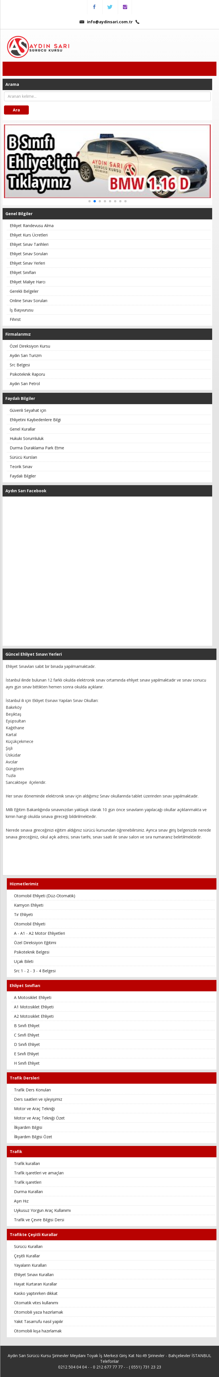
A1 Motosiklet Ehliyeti (34, 1007)
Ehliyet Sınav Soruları (29, 253)
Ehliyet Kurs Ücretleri (29, 235)
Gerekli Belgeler (24, 291)
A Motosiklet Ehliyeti (32, 997)
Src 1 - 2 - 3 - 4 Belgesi (35, 970)
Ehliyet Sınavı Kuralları (34, 1274)
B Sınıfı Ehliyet (27, 1025)
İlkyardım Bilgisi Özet (33, 1136)
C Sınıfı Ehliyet (26, 1035)
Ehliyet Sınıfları (23, 272)
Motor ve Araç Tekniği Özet (39, 1118)
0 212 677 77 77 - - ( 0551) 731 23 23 (127, 1367)
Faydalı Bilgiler (23, 476)
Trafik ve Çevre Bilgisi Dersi (39, 1219)
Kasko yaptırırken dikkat (36, 1293)
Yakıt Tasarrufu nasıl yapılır (38, 1321)
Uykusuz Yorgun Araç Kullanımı (42, 1210)
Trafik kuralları (27, 1163)
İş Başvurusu (21, 310)
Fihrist (15, 319)
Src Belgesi (20, 364)
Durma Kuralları (28, 1191)
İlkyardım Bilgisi (28, 1127)
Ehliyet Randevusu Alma (32, 225)
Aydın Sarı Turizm (26, 355)
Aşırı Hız (21, 1201)
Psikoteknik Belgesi (31, 952)
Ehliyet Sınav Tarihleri (29, 244)
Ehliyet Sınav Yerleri (27, 263)
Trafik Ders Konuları (32, 1090)
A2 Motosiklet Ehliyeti (34, 1016)
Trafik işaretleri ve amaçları (39, 1172)
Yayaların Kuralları (30, 1265)
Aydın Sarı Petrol (25, 383)
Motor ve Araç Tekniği (34, 1108)
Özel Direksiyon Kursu (30, 346)
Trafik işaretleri (27, 1182)
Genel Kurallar (22, 429)
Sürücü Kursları (23, 457)
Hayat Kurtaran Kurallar (35, 1284)
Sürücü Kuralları (28, 1246)
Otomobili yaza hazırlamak (38, 1312)
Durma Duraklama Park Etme (37, 447)
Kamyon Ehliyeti (28, 905)
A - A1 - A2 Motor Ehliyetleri (39, 933)
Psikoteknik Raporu (27, 374)
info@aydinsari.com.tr (106, 21)
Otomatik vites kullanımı (36, 1302)
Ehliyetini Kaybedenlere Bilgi (35, 419)
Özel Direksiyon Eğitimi (35, 942)
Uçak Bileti (23, 961)
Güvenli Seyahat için (28, 410)
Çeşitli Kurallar (27, 1255)
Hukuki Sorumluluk (27, 438)
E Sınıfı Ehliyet (26, 1053)
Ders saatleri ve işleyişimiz (38, 1099)
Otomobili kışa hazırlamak (38, 1331)
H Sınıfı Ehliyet (27, 1063)
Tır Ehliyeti (23, 914)
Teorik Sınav (21, 466)
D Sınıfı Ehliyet (27, 1044)
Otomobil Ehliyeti (29, 924)
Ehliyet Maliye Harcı (27, 281)
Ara (16, 110)
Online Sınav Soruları (28, 300)
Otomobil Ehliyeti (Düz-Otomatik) (44, 895)
